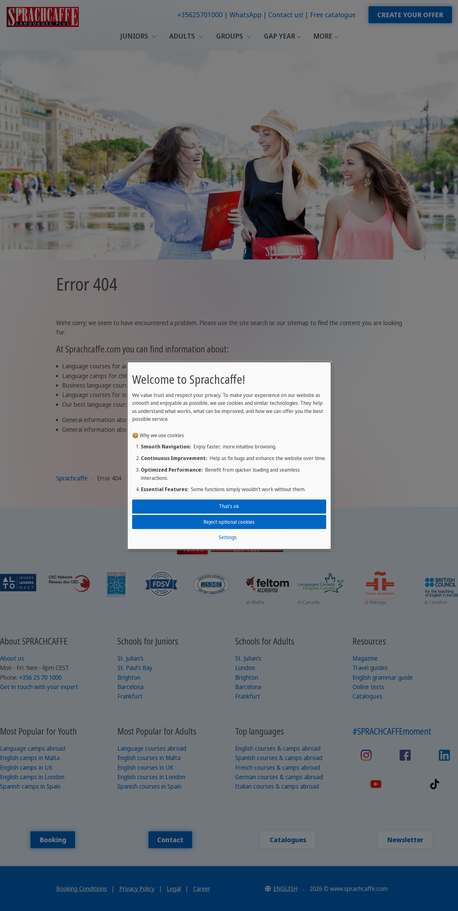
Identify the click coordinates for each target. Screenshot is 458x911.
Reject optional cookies (229, 521)
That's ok (229, 506)
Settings (228, 537)
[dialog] (229, 455)
